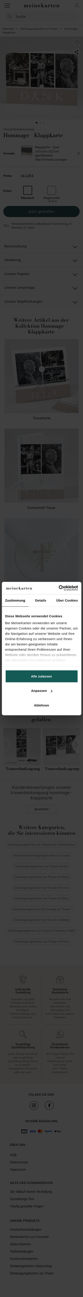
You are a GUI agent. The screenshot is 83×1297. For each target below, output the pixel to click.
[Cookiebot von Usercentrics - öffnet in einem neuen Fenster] (59, 588)
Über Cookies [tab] (67, 600)
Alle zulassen (41, 676)
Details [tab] (40, 600)
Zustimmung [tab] (15, 600)
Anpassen (41, 691)
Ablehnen (41, 705)
